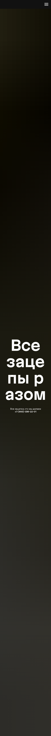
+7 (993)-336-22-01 (25, 411)
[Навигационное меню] (46, 4)
